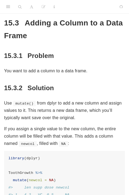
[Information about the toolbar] (54, 7)
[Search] (20, 7)
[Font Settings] (31, 7)
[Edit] (43, 7)
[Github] (121, 7)
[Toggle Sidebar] (8, 7)
